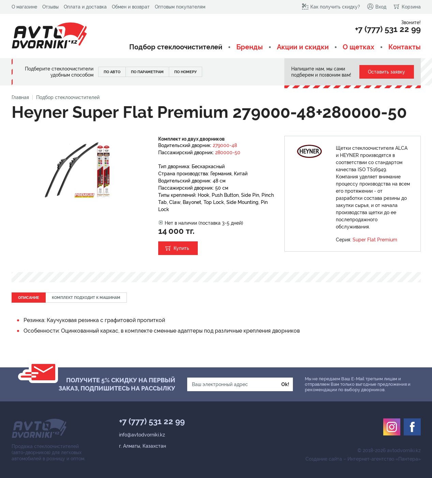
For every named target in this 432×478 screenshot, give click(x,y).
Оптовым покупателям (180, 7)
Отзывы (50, 7)
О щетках (358, 47)
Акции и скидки (303, 47)
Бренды (249, 47)
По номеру (185, 72)
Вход (376, 6)
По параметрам (147, 72)
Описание (28, 298)
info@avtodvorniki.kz (142, 434)
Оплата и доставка (85, 7)
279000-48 (225, 145)
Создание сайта (324, 459)
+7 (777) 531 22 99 (388, 29)
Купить (181, 248)
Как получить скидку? (331, 6)
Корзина (407, 6)
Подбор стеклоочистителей (175, 47)
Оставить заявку (386, 72)
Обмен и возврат (131, 7)
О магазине (24, 7)
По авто (112, 72)
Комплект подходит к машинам (86, 298)
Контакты (404, 47)
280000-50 (227, 152)
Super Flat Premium (375, 239)
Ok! (285, 384)
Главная (20, 97)
